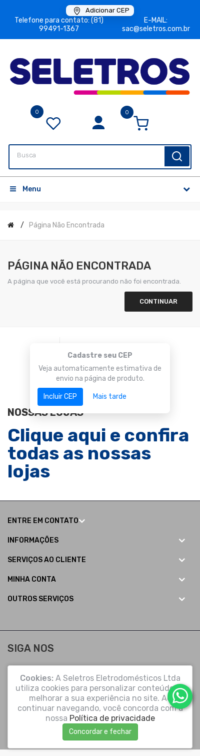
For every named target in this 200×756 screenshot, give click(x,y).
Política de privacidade (112, 718)
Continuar (159, 301)
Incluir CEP (60, 396)
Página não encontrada (66, 225)
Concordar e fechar (100, 731)
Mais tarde (109, 396)
